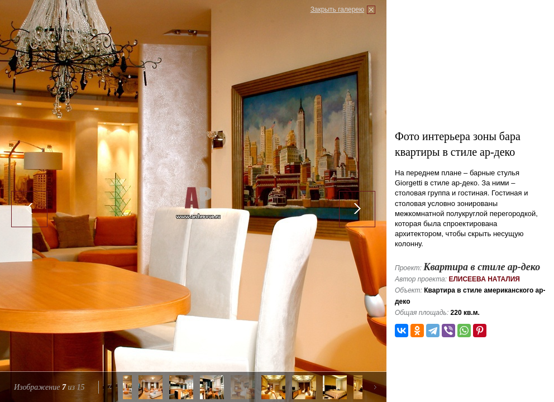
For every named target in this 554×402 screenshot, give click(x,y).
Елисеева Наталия (484, 279)
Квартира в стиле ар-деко (481, 266)
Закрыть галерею (337, 9)
